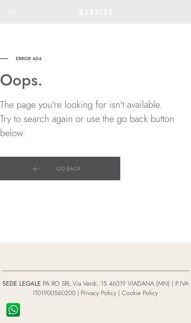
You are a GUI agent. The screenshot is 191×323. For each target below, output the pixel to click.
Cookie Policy (140, 292)
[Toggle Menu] (12, 12)
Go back (56, 169)
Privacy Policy (98, 292)
